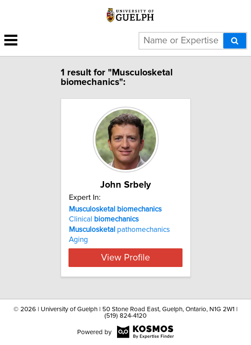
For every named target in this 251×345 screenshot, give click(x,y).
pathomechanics (119, 230)
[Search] (234, 41)
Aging (78, 240)
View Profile (125, 257)
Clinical (104, 219)
